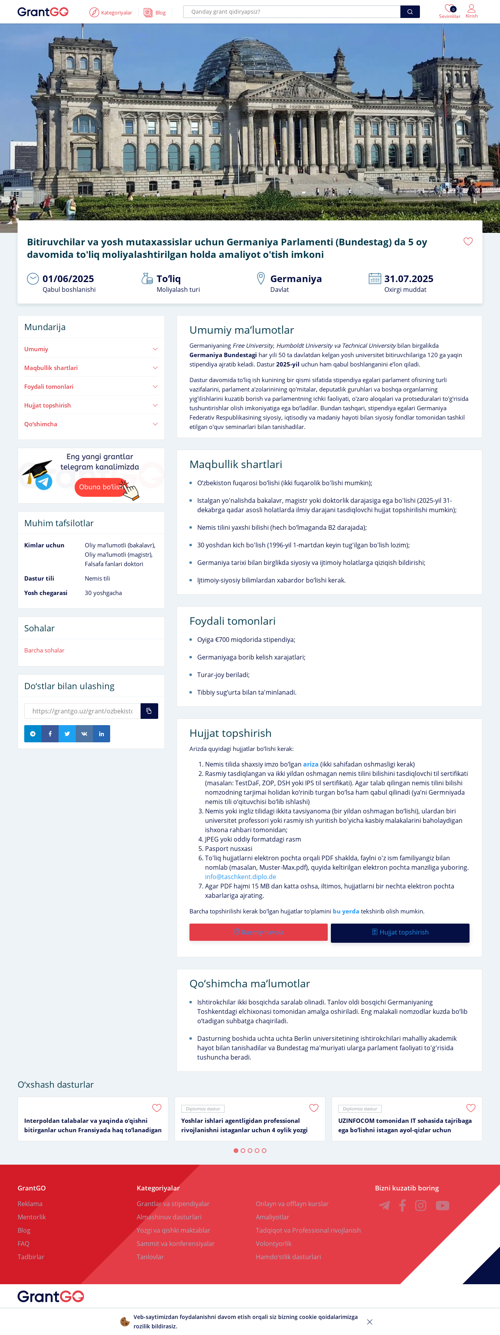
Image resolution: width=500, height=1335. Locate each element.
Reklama (30, 1200)
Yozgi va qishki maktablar (174, 1227)
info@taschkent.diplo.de (240, 875)
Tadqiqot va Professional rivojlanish (308, 1227)
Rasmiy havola (258, 931)
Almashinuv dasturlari (169, 1214)
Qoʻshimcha (91, 422)
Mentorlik (32, 1214)
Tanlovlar (150, 1253)
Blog (24, 1227)
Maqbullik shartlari (91, 366)
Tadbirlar (31, 1253)
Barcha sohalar (44, 649)
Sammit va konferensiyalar (176, 1240)
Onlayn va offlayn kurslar (292, 1200)
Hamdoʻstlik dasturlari (288, 1253)
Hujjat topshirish (91, 403)
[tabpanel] (93, 1116)
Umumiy (91, 348)
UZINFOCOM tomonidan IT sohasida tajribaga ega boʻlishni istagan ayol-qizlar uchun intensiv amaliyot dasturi (405, 1122)
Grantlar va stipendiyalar (173, 1200)
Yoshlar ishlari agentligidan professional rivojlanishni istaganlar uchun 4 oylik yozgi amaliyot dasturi (244, 1122)
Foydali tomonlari (91, 385)
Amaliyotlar (272, 1214)
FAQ (23, 1240)
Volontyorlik (273, 1240)
